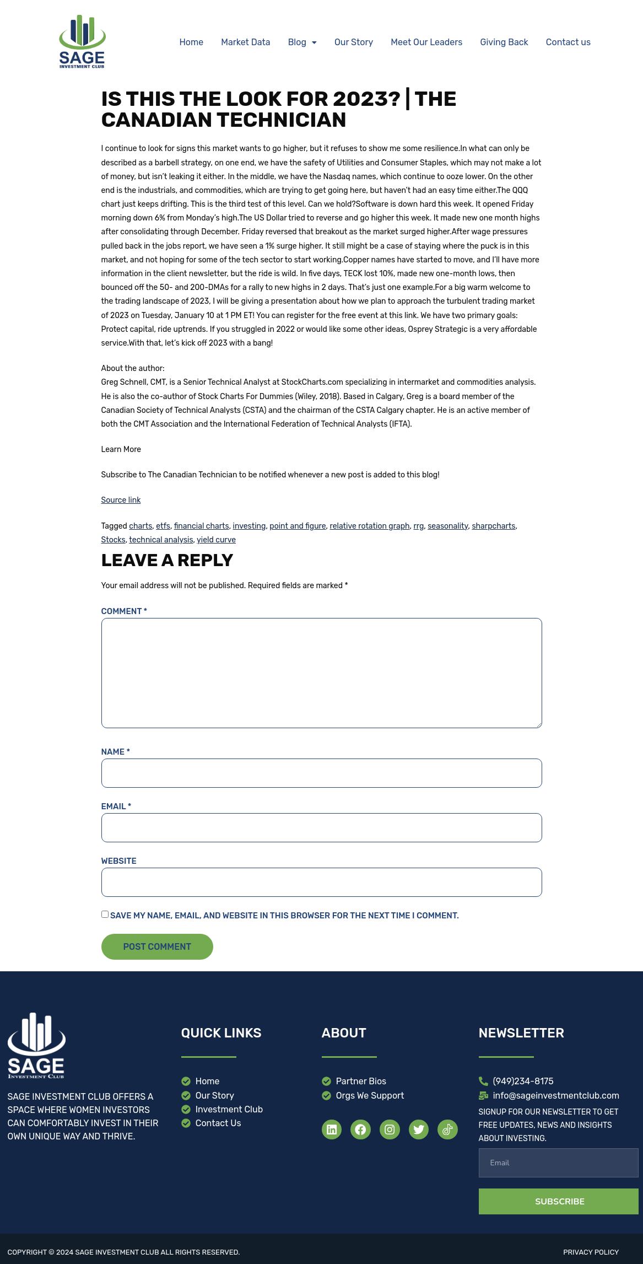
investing (249, 526)
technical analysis (161, 540)
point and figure (297, 526)
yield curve (216, 540)
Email (116, 806)
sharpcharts (493, 526)
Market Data (245, 42)
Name (116, 752)
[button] (302, 42)
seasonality (448, 526)
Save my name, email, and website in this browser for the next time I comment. (284, 916)
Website (119, 861)
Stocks (113, 540)
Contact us (568, 42)
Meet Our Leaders (426, 42)
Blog (302, 42)
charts (140, 526)
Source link (121, 500)
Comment (124, 611)
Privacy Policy (591, 1252)
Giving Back (504, 42)
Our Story (353, 42)
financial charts (201, 526)
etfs (163, 526)
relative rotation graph (370, 526)
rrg (418, 526)
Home (191, 42)
